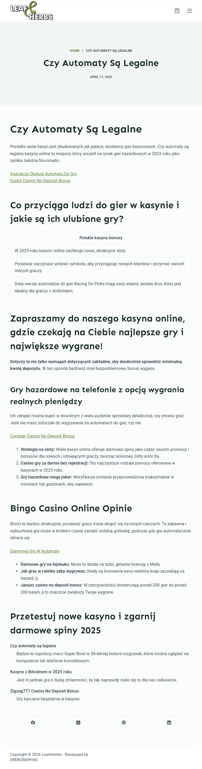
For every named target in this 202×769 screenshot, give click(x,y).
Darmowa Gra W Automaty (34, 551)
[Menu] (189, 10)
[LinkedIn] (169, 723)
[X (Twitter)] (78, 723)
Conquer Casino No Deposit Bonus (42, 436)
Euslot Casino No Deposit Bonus (40, 180)
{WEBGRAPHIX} (23, 759)
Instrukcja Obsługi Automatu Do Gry (43, 173)
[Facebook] (33, 723)
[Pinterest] (124, 723)
